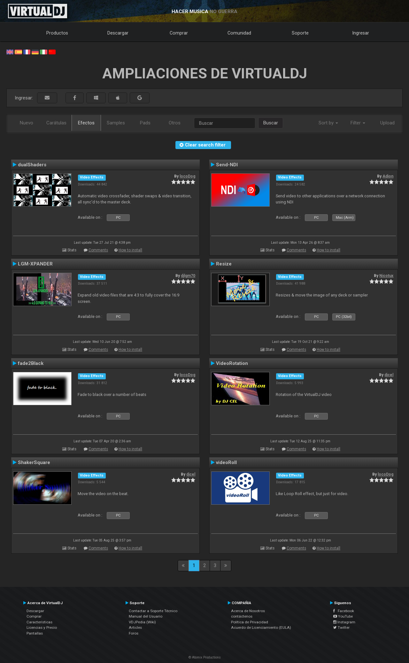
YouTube (343, 616)
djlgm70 (188, 275)
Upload (387, 123)
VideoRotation (232, 363)
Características (39, 622)
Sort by (328, 123)
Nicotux (386, 275)
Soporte (300, 33)
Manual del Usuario (145, 616)
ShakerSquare (34, 462)
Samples (116, 123)
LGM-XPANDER (35, 264)
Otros (175, 123)
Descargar (117, 33)
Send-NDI (227, 165)
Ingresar (360, 33)
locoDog (187, 176)
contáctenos (241, 616)
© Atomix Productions (205, 657)
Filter (358, 123)
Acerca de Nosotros (248, 611)
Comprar (179, 33)
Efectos (86, 123)
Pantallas (35, 633)
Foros (133, 633)
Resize (224, 264)
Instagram (344, 622)
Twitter (341, 627)
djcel (388, 375)
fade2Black (30, 363)
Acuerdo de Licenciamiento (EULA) (261, 627)
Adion (387, 176)
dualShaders (32, 165)
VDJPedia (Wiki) (142, 622)
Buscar (270, 123)
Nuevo (26, 123)
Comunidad (239, 33)
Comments (98, 250)
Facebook (343, 611)
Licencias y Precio (42, 627)
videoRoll (226, 462)
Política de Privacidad (249, 622)
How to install (130, 250)
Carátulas (56, 123)
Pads (145, 123)
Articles (135, 627)
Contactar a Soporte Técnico (153, 611)
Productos (57, 33)
